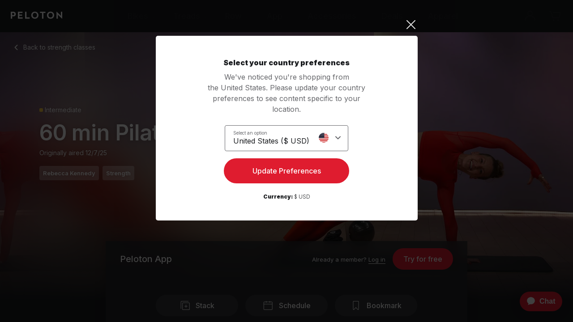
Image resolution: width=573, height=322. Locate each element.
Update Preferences (286, 172)
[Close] (287, 24)
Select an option (250, 132)
